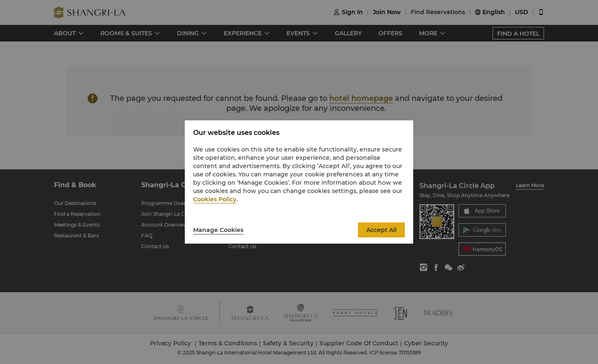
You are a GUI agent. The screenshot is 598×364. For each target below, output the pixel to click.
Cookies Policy (214, 199)
